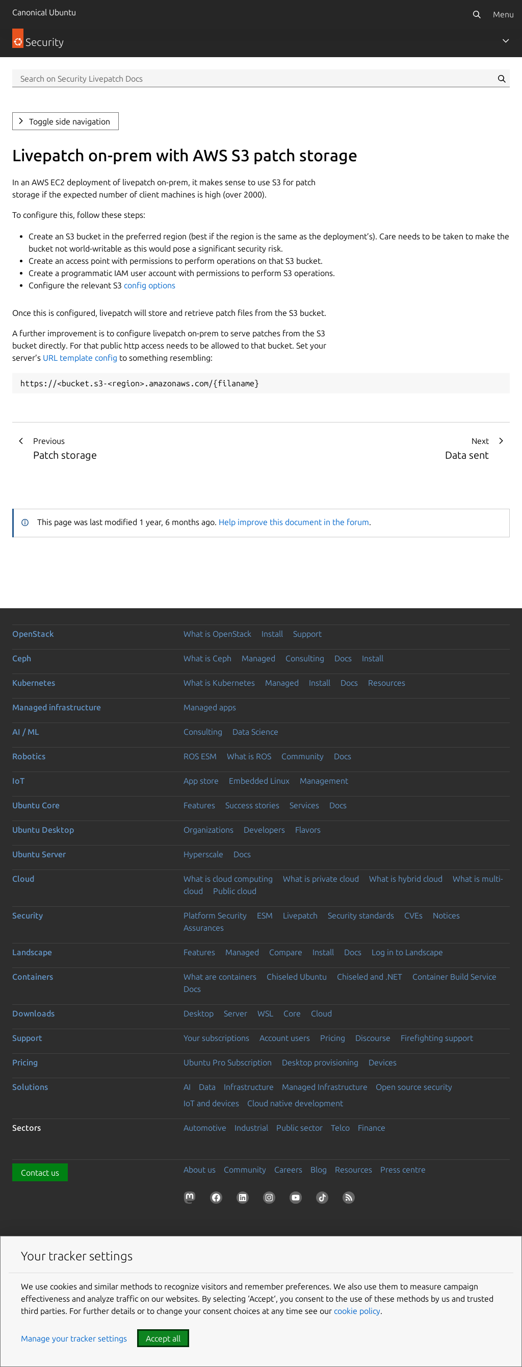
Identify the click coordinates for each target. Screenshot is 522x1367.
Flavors (308, 829)
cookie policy (357, 1310)
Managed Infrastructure (325, 1086)
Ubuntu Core (36, 805)
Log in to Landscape (407, 952)
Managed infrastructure (56, 707)
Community (302, 756)
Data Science (255, 731)
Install (272, 633)
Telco (340, 1127)
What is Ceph (207, 658)
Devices (383, 1062)
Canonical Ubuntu (44, 12)
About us (200, 1169)
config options (149, 285)
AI (187, 1086)
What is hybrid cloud (405, 878)
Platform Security (215, 915)
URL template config (80, 357)
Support (307, 633)
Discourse (372, 1037)
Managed (258, 658)
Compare (285, 952)
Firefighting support (437, 1037)
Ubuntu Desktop (43, 829)
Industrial (251, 1127)
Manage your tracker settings (74, 1338)
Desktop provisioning (320, 1062)
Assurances (204, 927)
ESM (265, 915)
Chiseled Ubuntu (297, 976)
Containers (32, 976)
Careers (288, 1169)
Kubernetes (33, 682)
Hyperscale (203, 854)
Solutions (30, 1086)
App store (201, 780)
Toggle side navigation (69, 121)
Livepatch (300, 915)
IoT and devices (211, 1103)
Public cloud (234, 891)
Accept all (163, 1338)
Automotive (205, 1127)
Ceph (21, 658)
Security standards (361, 915)
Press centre (403, 1169)
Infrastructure (249, 1086)
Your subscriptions (216, 1037)
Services (304, 805)
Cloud (23, 878)
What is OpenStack (217, 633)
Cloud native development (295, 1103)
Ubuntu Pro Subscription (228, 1062)
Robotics (28, 756)
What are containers (220, 976)
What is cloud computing (228, 878)
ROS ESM (200, 756)
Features (199, 805)
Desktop (199, 1013)
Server (235, 1013)
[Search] (476, 14)
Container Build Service (454, 976)
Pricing (332, 1037)
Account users (284, 1037)
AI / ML (25, 731)
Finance (371, 1127)
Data (207, 1086)
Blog (318, 1169)
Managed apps (210, 707)
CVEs (413, 915)
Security (27, 915)
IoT (18, 780)
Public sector (299, 1127)
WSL (265, 1013)
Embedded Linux (259, 780)
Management (324, 780)
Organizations (208, 829)
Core (292, 1013)
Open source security (414, 1086)
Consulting (304, 658)
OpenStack (33, 633)
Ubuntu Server (39, 854)
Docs (343, 658)
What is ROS (249, 756)
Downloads (33, 1013)
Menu (503, 14)
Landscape (32, 952)
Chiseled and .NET (369, 976)
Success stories (252, 805)
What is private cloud (321, 878)
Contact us (40, 1172)
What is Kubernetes (219, 682)
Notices (446, 915)
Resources (386, 682)
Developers (264, 829)
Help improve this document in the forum (294, 522)
